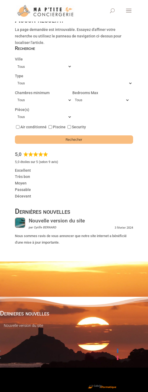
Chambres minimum (32, 93)
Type (19, 76)
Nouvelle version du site (57, 221)
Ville (19, 59)
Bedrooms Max (85, 93)
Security (79, 127)
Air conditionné (33, 127)
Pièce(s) (22, 109)
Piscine (59, 127)
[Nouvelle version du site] (20, 224)
